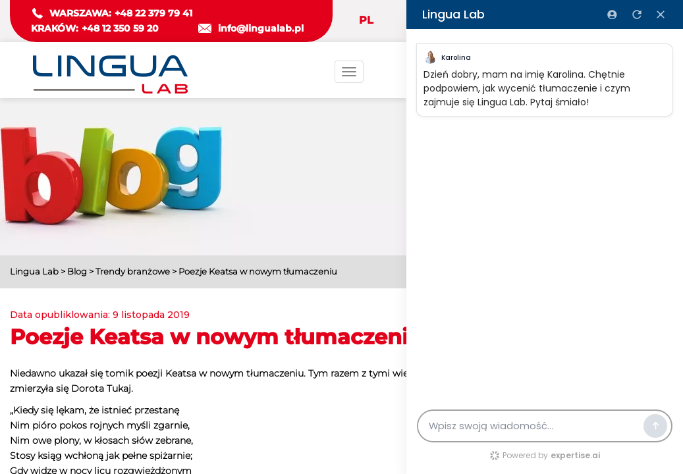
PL (366, 20)
